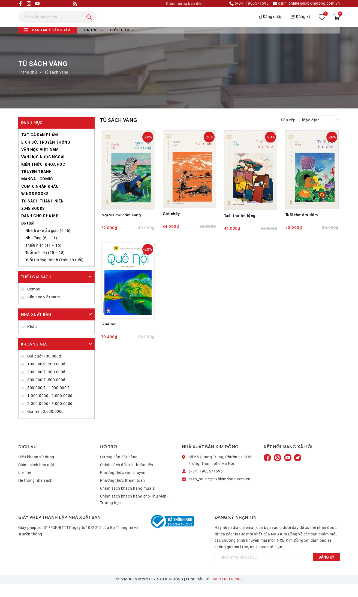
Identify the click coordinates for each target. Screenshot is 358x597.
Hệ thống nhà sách (35, 494)
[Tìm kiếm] (89, 23)
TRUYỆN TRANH (36, 185)
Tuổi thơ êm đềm (301, 228)
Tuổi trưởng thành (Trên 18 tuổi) (54, 273)
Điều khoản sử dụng (36, 470)
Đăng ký (301, 23)
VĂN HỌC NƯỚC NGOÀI (43, 170)
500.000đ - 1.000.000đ (47, 401)
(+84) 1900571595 (249, 3)
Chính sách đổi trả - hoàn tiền (126, 478)
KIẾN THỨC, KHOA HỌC (43, 177)
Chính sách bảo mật (36, 478)
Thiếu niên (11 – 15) (43, 258)
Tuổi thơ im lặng (240, 228)
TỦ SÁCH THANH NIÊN (42, 214)
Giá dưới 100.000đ (43, 369)
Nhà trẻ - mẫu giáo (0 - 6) (48, 244)
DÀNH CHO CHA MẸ (39, 229)
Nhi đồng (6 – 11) (41, 251)
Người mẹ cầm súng (121, 228)
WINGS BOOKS (35, 207)
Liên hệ (24, 486)
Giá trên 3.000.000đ (45, 425)
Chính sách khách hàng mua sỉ (127, 501)
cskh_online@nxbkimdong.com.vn (306, 3)
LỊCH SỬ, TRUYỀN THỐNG (45, 155)
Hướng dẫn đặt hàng (119, 470)
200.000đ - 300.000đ (45, 385)
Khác (31, 340)
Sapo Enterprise (228, 592)
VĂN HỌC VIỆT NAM (40, 163)
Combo (33, 302)
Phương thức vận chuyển (123, 486)
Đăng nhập (270, 23)
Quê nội (109, 337)
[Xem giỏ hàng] (336, 23)
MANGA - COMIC (37, 192)
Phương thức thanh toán (122, 494)
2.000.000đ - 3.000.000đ (49, 417)
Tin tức (93, 43)
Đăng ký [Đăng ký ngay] (326, 570)
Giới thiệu (122, 43)
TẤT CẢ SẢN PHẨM (39, 148)
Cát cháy (171, 227)
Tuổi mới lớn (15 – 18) (45, 266)
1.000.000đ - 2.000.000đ (49, 409)
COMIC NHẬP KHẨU (40, 200)
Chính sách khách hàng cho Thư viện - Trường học (134, 512)
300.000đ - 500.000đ (45, 393)
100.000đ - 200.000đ (45, 377)
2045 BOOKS (33, 222)
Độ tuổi (28, 236)
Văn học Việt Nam (43, 310)
